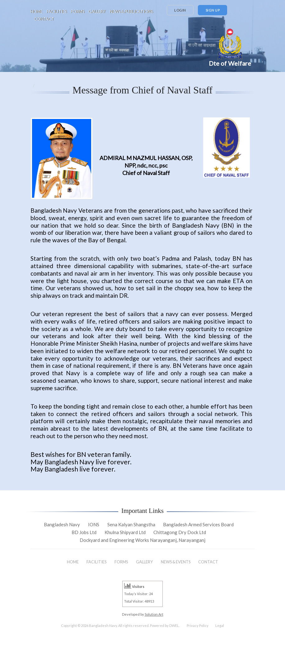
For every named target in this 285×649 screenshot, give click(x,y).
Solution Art (154, 614)
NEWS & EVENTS (175, 561)
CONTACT (44, 19)
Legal (219, 625)
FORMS (77, 11)
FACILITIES (57, 11)
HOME (36, 11)
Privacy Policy (197, 625)
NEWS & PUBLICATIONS (131, 11)
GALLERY (97, 11)
